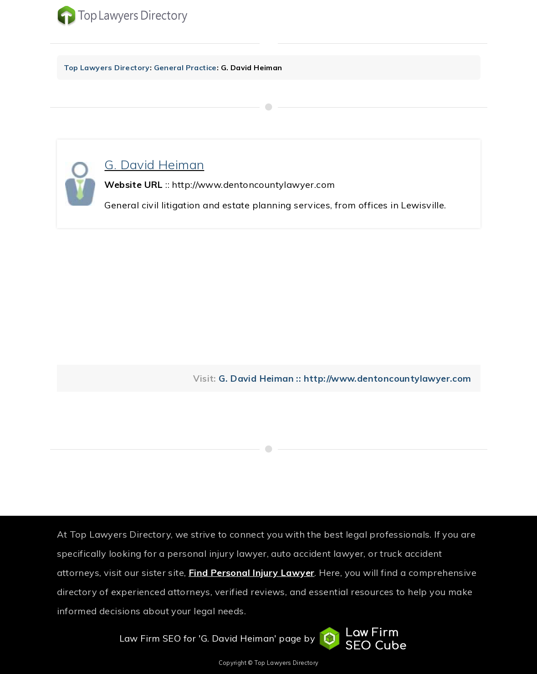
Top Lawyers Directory (107, 67)
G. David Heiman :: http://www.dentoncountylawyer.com (345, 378)
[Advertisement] (269, 296)
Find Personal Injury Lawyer (252, 572)
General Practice (185, 67)
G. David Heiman (154, 164)
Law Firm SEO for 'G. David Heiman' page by (268, 639)
